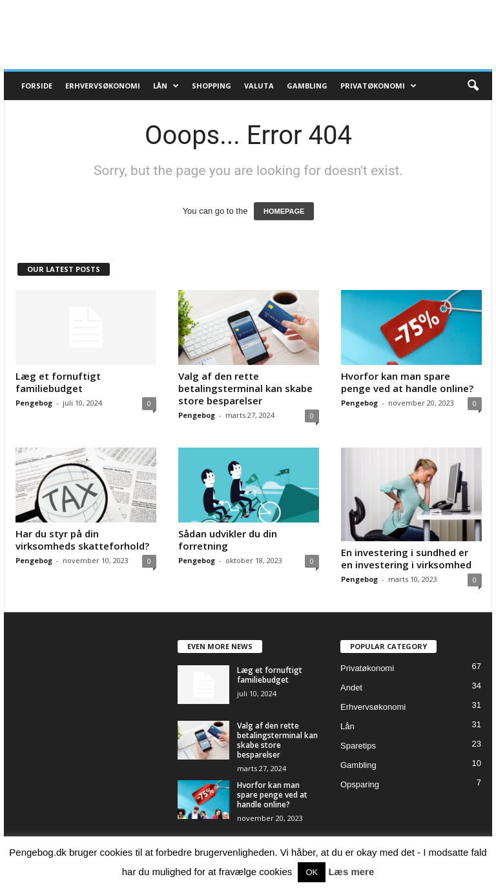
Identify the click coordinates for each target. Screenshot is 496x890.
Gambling (307, 85)
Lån (166, 86)
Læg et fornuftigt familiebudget (58, 382)
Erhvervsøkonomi (102, 85)
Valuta (259, 85)
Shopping (211, 85)
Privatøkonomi (378, 86)
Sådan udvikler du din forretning (227, 539)
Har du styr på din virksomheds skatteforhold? (82, 539)
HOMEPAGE (284, 211)
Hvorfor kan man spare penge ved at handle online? (407, 382)
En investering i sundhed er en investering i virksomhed (406, 558)
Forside (36, 85)
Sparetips (358, 745)
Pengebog (34, 403)
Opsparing (359, 784)
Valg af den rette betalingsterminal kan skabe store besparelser (245, 388)
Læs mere (351, 871)
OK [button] (311, 872)
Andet (351, 687)
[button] (473, 86)
